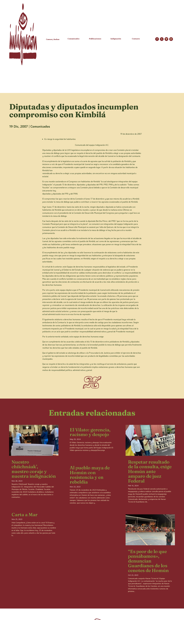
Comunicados (40, 126)
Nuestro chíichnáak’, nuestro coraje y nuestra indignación (34, 469)
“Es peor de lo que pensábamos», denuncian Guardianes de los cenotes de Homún (148, 560)
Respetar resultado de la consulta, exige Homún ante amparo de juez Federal (150, 471)
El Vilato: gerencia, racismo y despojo (90, 432)
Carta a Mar (25, 514)
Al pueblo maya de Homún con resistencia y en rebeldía (90, 475)
